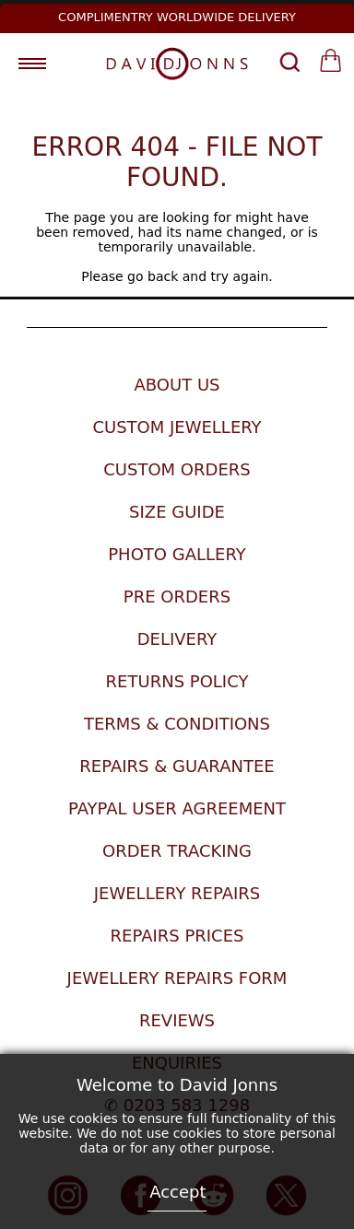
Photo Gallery (176, 554)
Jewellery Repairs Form (177, 978)
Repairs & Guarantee (176, 766)
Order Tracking (177, 850)
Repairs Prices (177, 935)
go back (152, 276)
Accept (177, 1191)
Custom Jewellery (176, 427)
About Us (176, 384)
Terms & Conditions (177, 723)
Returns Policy (177, 681)
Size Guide (177, 511)
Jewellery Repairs (177, 893)
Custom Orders (176, 469)
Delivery (177, 639)
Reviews (177, 1020)
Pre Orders (177, 596)
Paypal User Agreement (177, 808)
